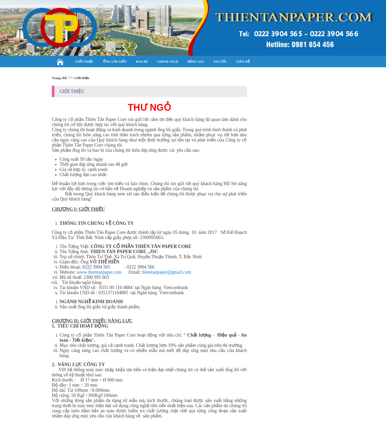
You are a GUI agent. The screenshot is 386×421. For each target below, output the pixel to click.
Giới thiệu (81, 78)
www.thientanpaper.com (99, 272)
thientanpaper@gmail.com (166, 272)
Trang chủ (59, 78)
